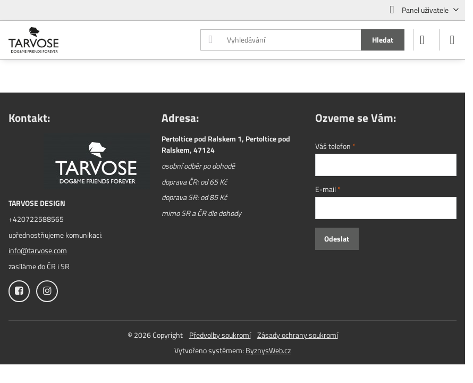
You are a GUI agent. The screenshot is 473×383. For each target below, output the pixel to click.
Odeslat (336, 238)
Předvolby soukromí (220, 334)
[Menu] (452, 40)
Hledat (382, 39)
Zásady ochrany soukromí (297, 334)
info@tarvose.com (38, 250)
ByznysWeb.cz (268, 350)
